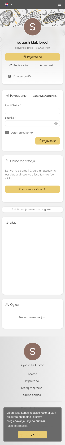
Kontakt (46, 65)
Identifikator (13, 105)
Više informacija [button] (17, 425)
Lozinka (10, 117)
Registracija (18, 65)
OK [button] (32, 434)
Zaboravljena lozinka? (45, 95)
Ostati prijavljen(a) (19, 132)
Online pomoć (32, 394)
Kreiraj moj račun (32, 189)
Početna (32, 374)
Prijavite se (32, 57)
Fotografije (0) (19, 76)
